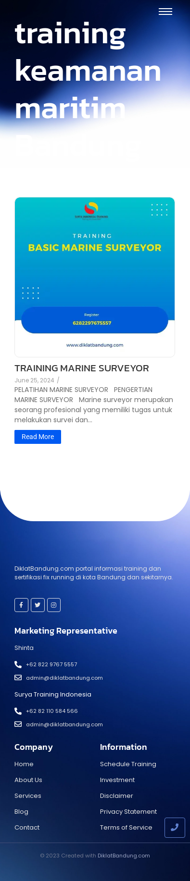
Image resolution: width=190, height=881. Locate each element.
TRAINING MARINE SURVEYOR (81, 367)
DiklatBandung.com (124, 855)
